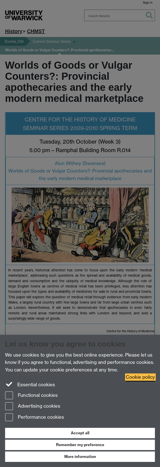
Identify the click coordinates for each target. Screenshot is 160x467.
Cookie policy (140, 377)
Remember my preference (80, 444)
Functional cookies (31, 395)
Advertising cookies (32, 406)
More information (80, 456)
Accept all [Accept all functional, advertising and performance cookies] (80, 433)
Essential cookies (30, 384)
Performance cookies (34, 417)
